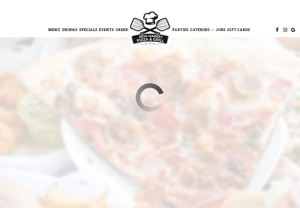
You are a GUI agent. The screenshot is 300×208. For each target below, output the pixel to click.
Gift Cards (238, 30)
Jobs (220, 30)
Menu (54, 30)
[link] (150, 28)
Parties (180, 30)
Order (122, 30)
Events (106, 30)
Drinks (69, 30)
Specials (88, 30)
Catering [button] (202, 30)
